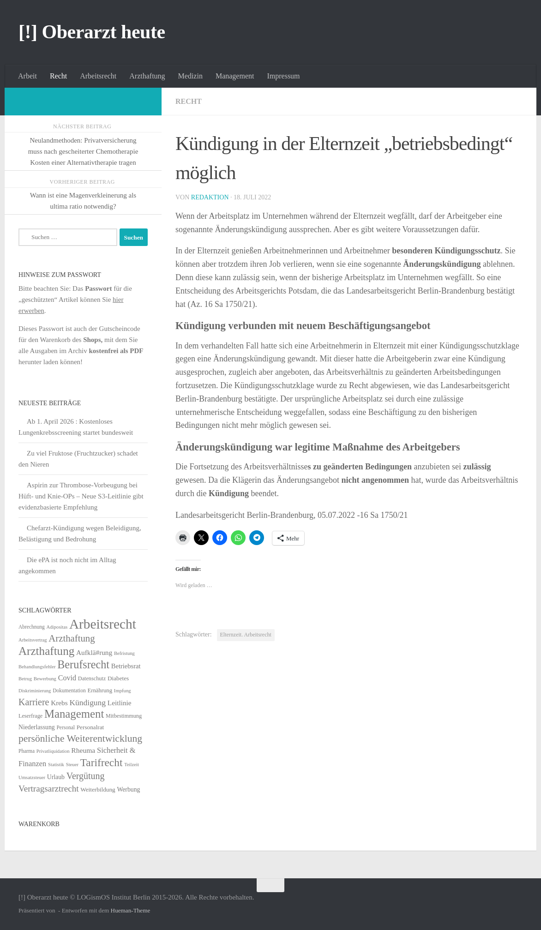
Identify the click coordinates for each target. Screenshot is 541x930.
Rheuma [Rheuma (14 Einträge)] (83, 750)
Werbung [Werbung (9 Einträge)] (128, 789)
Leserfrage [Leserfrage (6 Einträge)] (30, 716)
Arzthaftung (147, 76)
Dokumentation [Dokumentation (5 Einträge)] (69, 690)
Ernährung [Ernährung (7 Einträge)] (99, 690)
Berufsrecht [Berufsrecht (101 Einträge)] (83, 664)
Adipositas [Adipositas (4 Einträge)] (57, 627)
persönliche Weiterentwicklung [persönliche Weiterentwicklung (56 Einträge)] (80, 738)
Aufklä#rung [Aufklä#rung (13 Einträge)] (94, 652)
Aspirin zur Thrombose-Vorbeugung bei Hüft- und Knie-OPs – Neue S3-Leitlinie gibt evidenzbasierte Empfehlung (81, 496)
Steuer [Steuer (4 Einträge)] (72, 764)
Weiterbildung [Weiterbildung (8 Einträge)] (97, 789)
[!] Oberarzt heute (91, 31)
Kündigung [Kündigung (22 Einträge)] (87, 702)
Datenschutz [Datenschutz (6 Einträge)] (92, 678)
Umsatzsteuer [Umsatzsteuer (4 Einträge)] (31, 777)
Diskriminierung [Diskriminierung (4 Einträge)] (34, 690)
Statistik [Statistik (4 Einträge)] (56, 764)
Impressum (283, 76)
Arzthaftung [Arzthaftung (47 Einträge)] (71, 638)
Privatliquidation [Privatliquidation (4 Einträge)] (53, 751)
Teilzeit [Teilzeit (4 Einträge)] (131, 764)
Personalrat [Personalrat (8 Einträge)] (90, 727)
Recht (58, 76)
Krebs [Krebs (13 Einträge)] (59, 703)
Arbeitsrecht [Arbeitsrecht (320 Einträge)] (102, 624)
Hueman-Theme (130, 910)
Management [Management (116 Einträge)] (74, 714)
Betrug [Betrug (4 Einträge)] (25, 678)
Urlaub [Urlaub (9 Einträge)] (56, 777)
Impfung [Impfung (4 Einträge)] (122, 690)
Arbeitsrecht (98, 76)
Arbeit (27, 76)
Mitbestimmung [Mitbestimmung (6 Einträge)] (124, 716)
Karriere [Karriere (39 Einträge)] (33, 702)
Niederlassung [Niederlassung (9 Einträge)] (36, 727)
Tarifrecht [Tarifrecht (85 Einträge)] (101, 762)
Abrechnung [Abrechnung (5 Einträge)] (31, 627)
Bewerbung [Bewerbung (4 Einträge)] (45, 678)
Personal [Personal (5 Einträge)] (65, 727)
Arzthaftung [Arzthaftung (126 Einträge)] (46, 651)
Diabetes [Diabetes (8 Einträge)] (118, 678)
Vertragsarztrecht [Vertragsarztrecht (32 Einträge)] (48, 788)
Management (235, 76)
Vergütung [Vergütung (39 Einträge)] (85, 776)
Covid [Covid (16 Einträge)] (67, 678)
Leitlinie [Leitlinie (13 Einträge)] (120, 703)
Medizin (190, 76)
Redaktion (210, 197)
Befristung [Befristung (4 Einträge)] (124, 653)
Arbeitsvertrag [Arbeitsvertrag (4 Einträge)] (32, 639)
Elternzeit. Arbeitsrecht (245, 634)
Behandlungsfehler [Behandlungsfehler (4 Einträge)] (37, 666)
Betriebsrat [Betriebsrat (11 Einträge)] (126, 666)
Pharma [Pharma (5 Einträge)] (26, 751)
